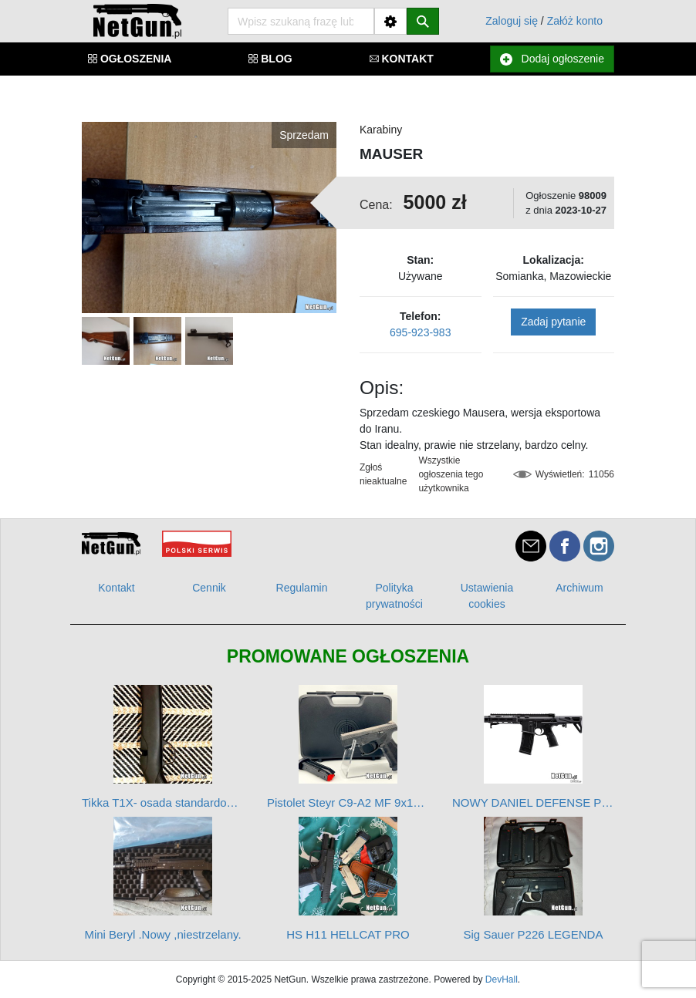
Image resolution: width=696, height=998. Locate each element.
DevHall (501, 979)
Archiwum (579, 588)
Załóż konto (575, 21)
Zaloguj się (511, 21)
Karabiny (381, 129)
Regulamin (302, 588)
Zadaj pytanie (553, 321)
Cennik (209, 588)
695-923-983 (420, 332)
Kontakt (116, 588)
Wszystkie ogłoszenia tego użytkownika (450, 474)
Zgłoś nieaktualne (383, 474)
